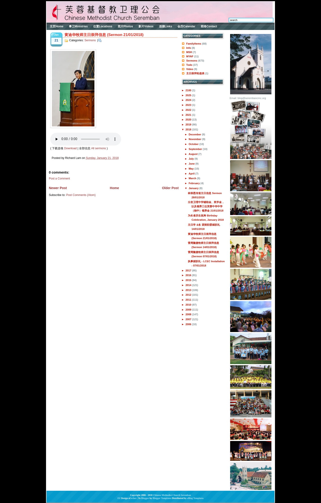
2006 (189, 324)
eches (133, 498)
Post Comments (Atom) (81, 195)
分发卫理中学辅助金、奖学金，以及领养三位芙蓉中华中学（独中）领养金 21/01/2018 (206, 206)
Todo (189, 64)
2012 (189, 294)
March (193, 178)
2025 (189, 95)
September (196, 149)
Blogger (145, 498)
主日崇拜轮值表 (195, 73)
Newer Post (58, 188)
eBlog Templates (195, 498)
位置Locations (102, 26)
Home (114, 188)
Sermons (90, 40)
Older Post (170, 188)
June (192, 163)
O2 (119, 498)
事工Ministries (78, 26)
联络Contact (209, 26)
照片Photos (125, 26)
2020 (189, 119)
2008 (189, 314)
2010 (189, 304)
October (194, 144)
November (195, 139)
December (195, 134)
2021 (189, 114)
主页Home (56, 26)
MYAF (189, 56)
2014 (189, 285)
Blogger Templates (162, 498)
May (191, 168)
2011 (189, 299)
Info (188, 47)
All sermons (98, 148)
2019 (189, 124)
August (193, 154)
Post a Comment (59, 178)
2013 (189, 290)
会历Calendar (186, 26)
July (191, 158)
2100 (189, 90)
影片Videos (146, 26)
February (194, 183)
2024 (189, 100)
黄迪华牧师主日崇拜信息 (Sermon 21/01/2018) (104, 35)
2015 (189, 280)
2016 (189, 275)
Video (189, 69)
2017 (189, 270)
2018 (189, 129)
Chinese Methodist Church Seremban (172, 495)
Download (70, 148)
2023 (189, 105)
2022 (189, 109)
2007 (189, 319)
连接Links (165, 26)
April (192, 173)
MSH (189, 52)
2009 (189, 309)
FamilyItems (193, 43)
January (194, 188)
